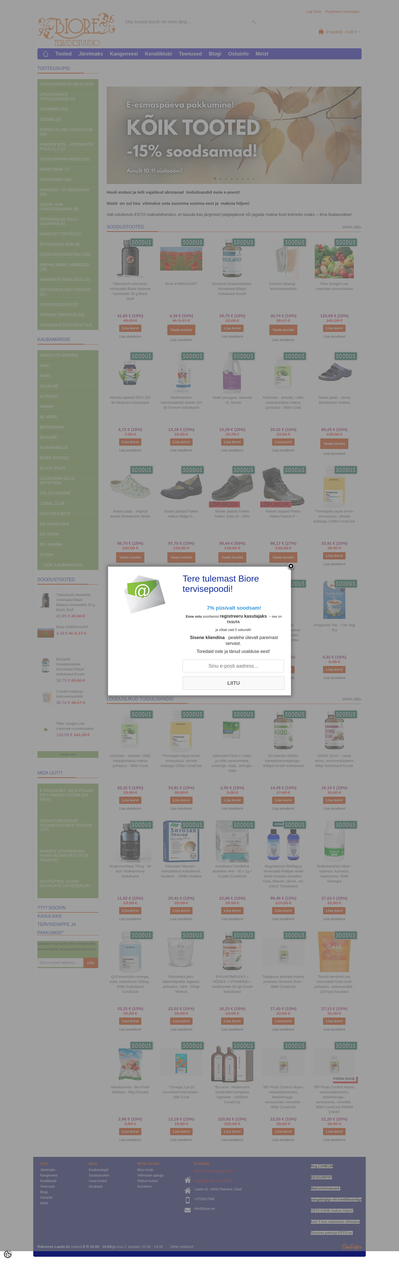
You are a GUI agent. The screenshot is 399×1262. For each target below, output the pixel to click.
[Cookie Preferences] (8, 1254)
